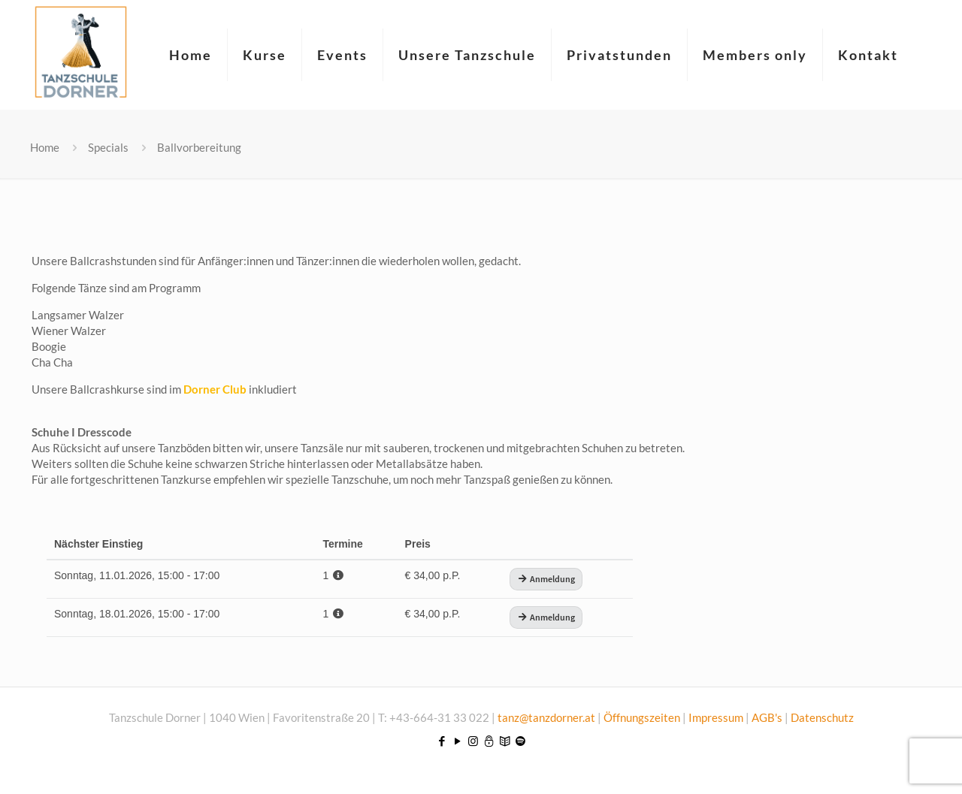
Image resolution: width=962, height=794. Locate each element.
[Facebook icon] (441, 740)
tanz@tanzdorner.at (546, 717)
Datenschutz (822, 717)
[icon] (489, 740)
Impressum (715, 717)
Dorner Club (215, 389)
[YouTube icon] (457, 740)
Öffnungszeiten (643, 717)
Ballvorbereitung (199, 147)
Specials (108, 147)
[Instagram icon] (473, 740)
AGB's (767, 717)
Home (44, 147)
